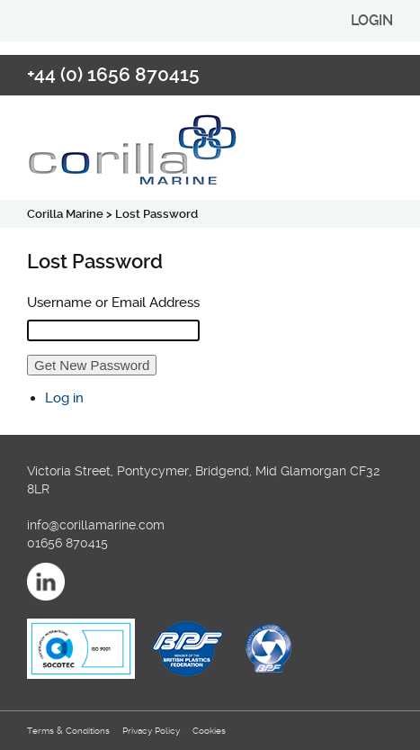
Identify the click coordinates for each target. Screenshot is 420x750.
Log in (64, 398)
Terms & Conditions (68, 731)
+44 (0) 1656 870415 (113, 75)
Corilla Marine (65, 214)
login (372, 20)
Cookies (209, 731)
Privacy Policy (151, 731)
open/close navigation (379, 134)
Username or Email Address (113, 302)
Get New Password (91, 365)
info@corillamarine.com (96, 525)
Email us (374, 74)
